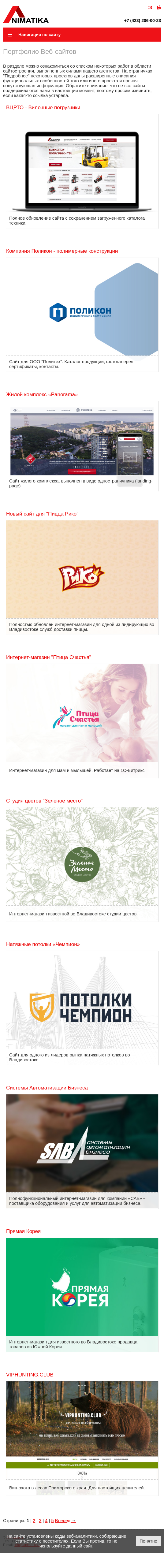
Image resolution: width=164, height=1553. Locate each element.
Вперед (65, 1520)
